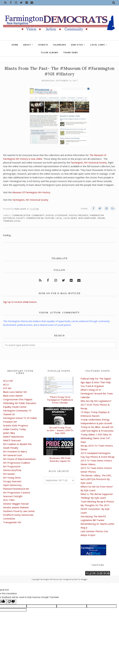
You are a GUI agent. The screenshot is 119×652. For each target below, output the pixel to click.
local (59, 218)
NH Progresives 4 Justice (16, 492)
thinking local (12, 220)
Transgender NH (12, 522)
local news (70, 218)
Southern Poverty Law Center (19, 511)
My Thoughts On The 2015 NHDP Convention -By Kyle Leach (95, 509)
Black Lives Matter (13, 395)
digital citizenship (57, 215)
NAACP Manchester (13, 436)
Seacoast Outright (12, 496)
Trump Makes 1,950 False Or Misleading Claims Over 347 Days (96, 438)
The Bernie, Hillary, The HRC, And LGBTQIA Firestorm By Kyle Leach (96, 479)
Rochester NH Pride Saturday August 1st (60, 459)
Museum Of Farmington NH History (31, 192)
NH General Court (12, 455)
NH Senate (9, 473)
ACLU (6, 384)
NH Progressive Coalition (16, 462)
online (101, 218)
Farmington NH (35, 218)
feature (49, 218)
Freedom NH (10, 421)
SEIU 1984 (8, 499)
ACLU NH (8, 380)
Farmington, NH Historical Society (89, 162)
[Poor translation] (11, 601)
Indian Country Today (14, 429)
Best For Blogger (81, 579)
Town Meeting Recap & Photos (97, 501)
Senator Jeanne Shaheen (16, 507)
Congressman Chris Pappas (17, 399)
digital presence (79, 215)
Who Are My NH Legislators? (96, 400)
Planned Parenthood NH (16, 488)
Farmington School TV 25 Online (20, 418)
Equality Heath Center (15, 406)
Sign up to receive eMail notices (20, 301)
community (38, 215)
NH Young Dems (12, 477)
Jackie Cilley (9, 432)
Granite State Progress (15, 425)
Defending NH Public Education (19, 403)
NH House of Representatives (19, 458)
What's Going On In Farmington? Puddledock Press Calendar (60, 400)
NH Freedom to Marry (15, 451)
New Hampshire (87, 218)
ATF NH (7, 388)
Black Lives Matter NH (15, 391)
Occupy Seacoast (12, 481)
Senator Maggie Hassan (16, 503)
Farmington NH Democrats (51, 579)
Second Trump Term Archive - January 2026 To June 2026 (60, 430)
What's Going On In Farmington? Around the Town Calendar (97, 393)
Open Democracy (12, 485)
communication (21, 215)
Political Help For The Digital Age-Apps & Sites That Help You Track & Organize (96, 382)
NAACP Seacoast (12, 440)
